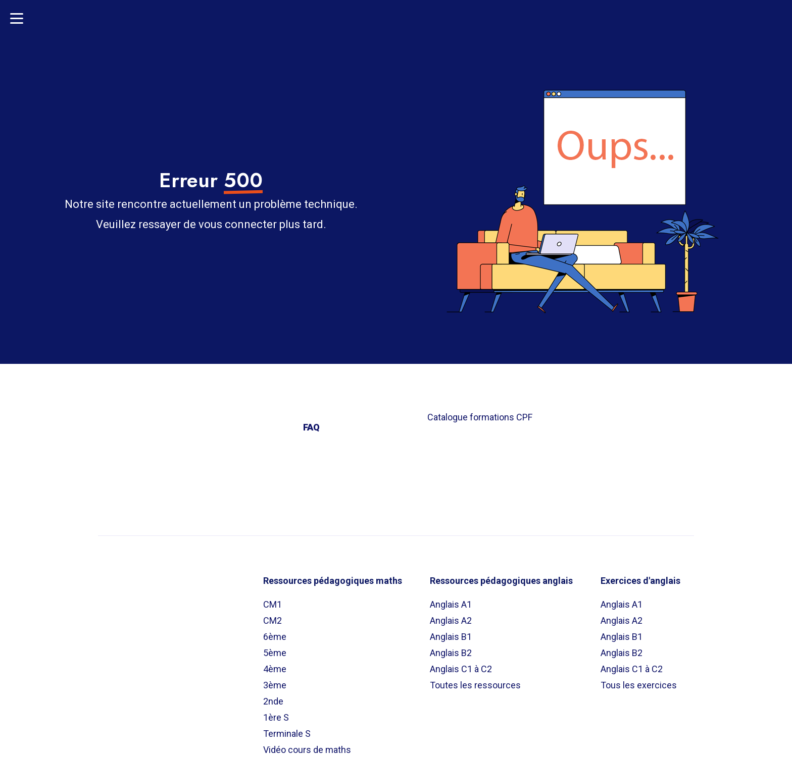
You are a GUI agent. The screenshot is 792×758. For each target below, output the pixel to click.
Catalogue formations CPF (479, 417)
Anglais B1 (451, 636)
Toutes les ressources (475, 685)
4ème (274, 669)
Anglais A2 (451, 620)
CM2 (272, 620)
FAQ (311, 427)
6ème (274, 636)
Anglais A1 (451, 604)
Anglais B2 (451, 652)
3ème (274, 685)
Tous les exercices (639, 685)
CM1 (272, 604)
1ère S (276, 717)
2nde (273, 701)
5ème (274, 652)
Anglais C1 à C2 (461, 669)
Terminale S (287, 733)
